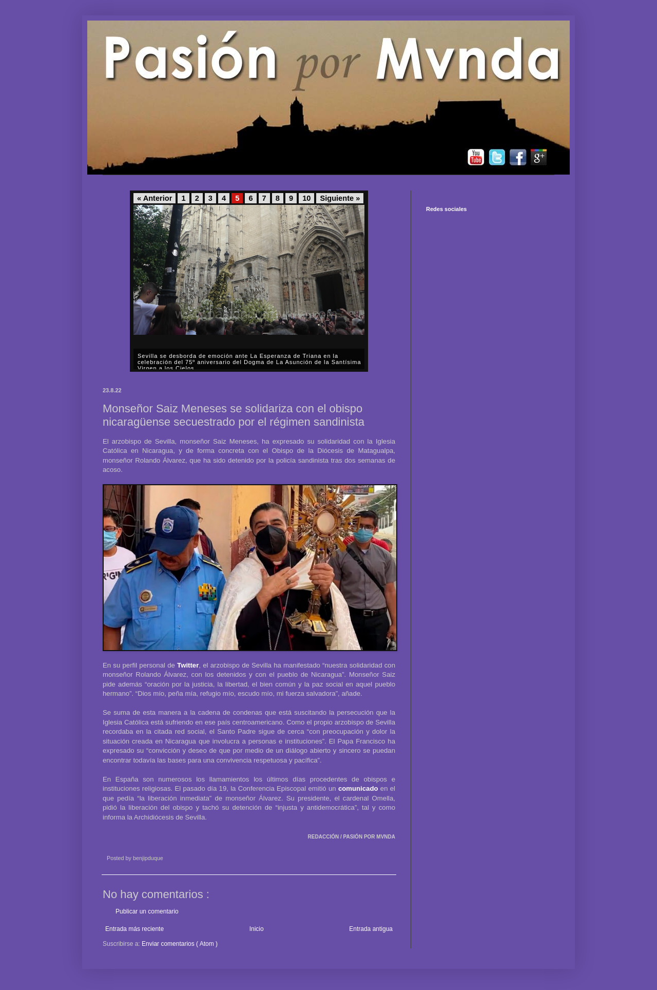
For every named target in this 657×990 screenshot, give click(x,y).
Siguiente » (340, 198)
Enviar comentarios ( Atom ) (180, 943)
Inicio (256, 928)
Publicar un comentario (147, 911)
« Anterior (154, 198)
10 (306, 198)
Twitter (188, 665)
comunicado (358, 788)
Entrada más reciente (134, 928)
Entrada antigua (371, 928)
